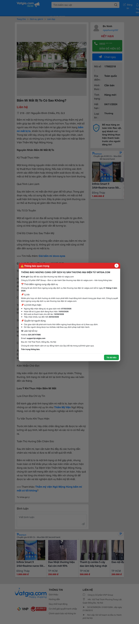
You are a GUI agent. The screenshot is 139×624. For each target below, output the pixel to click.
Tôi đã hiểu (111, 357)
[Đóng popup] (116, 266)
